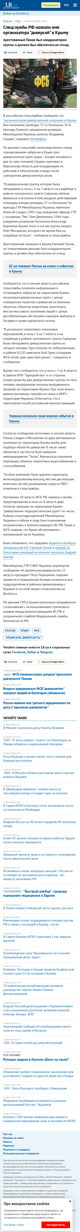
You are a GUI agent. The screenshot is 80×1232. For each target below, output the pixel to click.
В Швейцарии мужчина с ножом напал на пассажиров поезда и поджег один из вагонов (35, 791)
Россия (10, 630)
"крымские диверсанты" (23, 637)
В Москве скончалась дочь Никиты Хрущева (33, 728)
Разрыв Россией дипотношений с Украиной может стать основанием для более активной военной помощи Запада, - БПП (38, 1010)
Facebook (19, 652)
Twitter (31, 652)
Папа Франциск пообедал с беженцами (35, 1088)
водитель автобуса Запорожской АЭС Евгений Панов (39, 545)
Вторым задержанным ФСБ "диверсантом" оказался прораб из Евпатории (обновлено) (34, 690)
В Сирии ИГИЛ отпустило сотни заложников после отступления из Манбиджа (38, 807)
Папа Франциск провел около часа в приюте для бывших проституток (37, 758)
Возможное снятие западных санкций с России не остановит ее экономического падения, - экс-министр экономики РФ (38, 875)
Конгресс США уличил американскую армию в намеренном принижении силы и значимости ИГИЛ (39, 1119)
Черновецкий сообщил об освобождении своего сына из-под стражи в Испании (37, 1028)
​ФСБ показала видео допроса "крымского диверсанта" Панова (37, 676)
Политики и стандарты (16, 1149)
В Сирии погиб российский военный (32, 1043)
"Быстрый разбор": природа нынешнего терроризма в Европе (35, 893)
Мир (17, 21)
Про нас (7, 1134)
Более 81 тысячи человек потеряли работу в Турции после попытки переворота (39, 840)
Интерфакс (38, 139)
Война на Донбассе (16, 13)
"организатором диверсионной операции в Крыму (39, 120)
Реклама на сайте (13, 1138)
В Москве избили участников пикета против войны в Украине (38, 775)
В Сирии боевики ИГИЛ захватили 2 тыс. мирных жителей (37, 938)
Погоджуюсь (55, 1225)
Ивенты (7, 1141)
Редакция (8, 1145)
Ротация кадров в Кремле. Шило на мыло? (36, 1059)
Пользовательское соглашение (21, 1153)
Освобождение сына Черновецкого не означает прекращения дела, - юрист (36, 955)
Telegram (46, 652)
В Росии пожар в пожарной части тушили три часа (38, 908)
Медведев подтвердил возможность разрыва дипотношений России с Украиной (34, 1102)
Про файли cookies (14, 1224)
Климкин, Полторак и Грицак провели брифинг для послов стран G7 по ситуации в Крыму (38, 971)
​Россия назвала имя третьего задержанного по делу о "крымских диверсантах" (36, 705)
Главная (7, 21)
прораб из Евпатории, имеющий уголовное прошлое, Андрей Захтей (39, 552)
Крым (25, 630)
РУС (66, 5)
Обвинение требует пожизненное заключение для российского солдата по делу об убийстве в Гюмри (38, 1074)
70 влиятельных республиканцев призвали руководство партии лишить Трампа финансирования (33, 990)
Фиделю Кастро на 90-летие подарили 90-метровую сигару (39, 824)
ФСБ (36, 630)
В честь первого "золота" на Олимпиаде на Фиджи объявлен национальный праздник (37, 742)
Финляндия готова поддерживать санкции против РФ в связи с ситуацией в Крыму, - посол (38, 922)
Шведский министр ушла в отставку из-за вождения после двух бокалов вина (39, 856)
